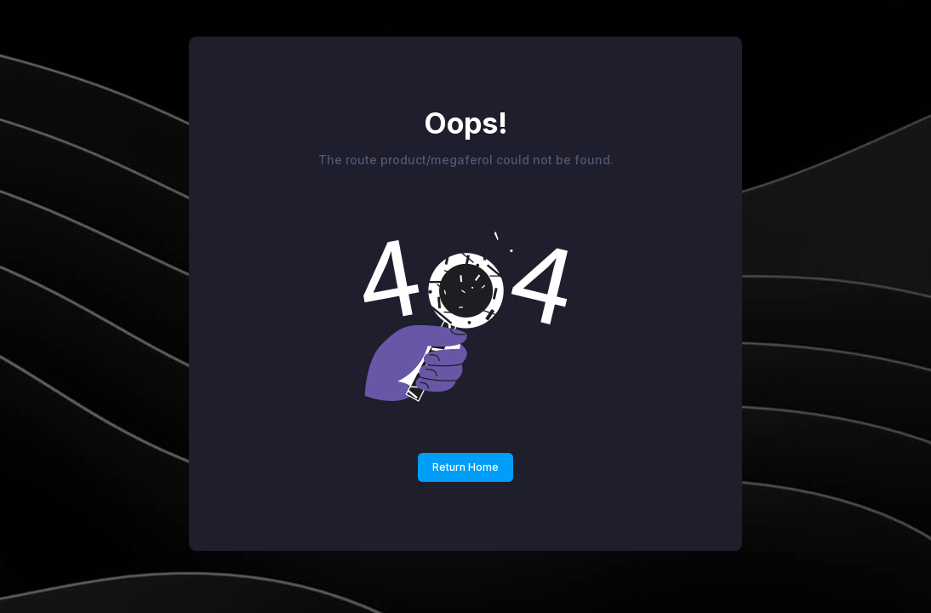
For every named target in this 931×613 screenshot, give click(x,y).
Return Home (465, 467)
